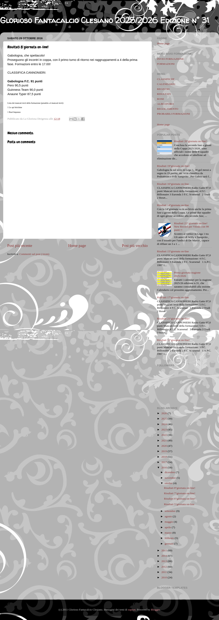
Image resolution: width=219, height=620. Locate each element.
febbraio (169, 538)
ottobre (169, 483)
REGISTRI (163, 89)
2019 (164, 451)
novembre (170, 477)
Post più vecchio (135, 245)
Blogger (155, 609)
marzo (168, 532)
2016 (164, 467)
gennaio (169, 543)
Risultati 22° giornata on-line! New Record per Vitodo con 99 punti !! (191, 226)
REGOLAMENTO (167, 108)
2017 (164, 462)
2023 (164, 429)
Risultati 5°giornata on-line (179, 504)
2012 (164, 566)
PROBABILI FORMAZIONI (173, 113)
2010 (164, 577)
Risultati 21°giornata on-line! (173, 318)
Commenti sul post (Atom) (34, 254)
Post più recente (19, 245)
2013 (164, 561)
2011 (164, 572)
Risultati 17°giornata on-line (173, 297)
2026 (164, 413)
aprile (168, 527)
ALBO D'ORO (165, 103)
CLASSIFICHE (166, 79)
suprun (132, 609)
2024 (164, 424)
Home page (77, 245)
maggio (169, 521)
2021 (164, 440)
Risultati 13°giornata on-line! (173, 340)
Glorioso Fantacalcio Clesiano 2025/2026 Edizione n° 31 (104, 20)
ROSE (160, 98)
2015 (164, 550)
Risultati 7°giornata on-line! (179, 493)
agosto (168, 516)
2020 (164, 445)
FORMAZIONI (166, 63)
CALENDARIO (166, 84)
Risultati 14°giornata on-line (173, 205)
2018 (164, 456)
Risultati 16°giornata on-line (173, 183)
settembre (170, 511)
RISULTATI (164, 93)
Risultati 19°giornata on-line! (173, 165)
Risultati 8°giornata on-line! (179, 487)
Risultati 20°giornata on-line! (190, 141)
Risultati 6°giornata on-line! (179, 498)
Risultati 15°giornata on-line (173, 251)
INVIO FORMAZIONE (170, 58)
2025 (164, 418)
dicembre (170, 472)
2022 (164, 434)
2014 (164, 555)
